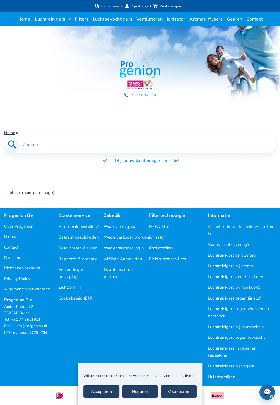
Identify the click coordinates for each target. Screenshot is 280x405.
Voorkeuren (178, 391)
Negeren (140, 391)
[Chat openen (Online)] (267, 392)
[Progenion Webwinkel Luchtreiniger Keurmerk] (140, 81)
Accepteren (101, 391)
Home (9, 133)
